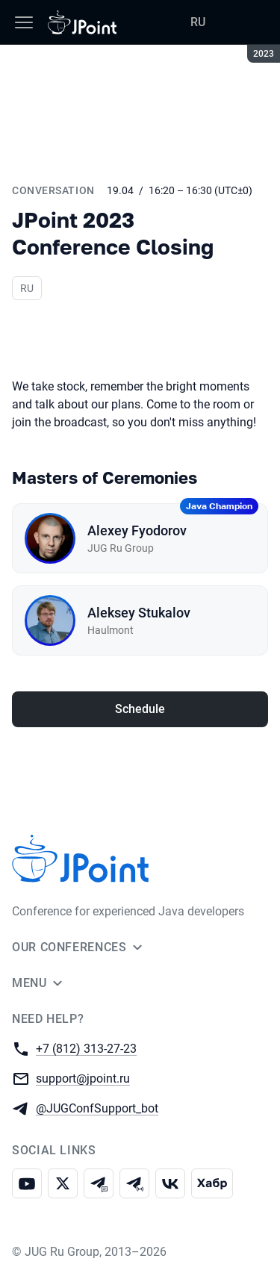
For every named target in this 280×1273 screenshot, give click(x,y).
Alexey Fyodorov (137, 530)
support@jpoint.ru (83, 1078)
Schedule (140, 709)
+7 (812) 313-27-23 (86, 1048)
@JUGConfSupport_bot (97, 1107)
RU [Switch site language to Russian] (197, 22)
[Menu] (24, 22)
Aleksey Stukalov (138, 612)
